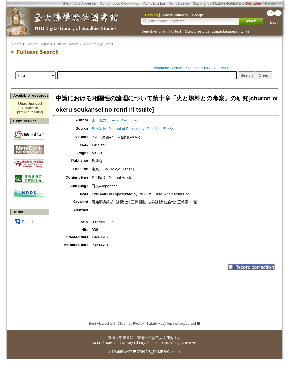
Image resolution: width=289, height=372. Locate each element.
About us (88, 3)
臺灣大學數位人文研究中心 (159, 338)
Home (270, 3)
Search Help (224, 68)
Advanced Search (167, 68)
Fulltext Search (66, 44)
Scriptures (193, 31)
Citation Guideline (227, 3)
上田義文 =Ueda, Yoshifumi (114, 120)
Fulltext (175, 31)
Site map (70, 3)
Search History (198, 68)
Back (274, 22)
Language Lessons (221, 31)
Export (27, 222)
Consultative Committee (119, 3)
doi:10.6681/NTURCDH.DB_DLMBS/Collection (144, 352)
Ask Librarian (154, 3)
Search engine (153, 31)
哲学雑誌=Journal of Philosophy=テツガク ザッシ (132, 129)
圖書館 (128, 338)
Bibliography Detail (98, 44)
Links (245, 31)
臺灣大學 (115, 338)
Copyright (201, 3)
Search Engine (38, 44)
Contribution (179, 3)
